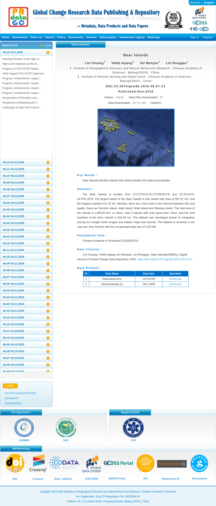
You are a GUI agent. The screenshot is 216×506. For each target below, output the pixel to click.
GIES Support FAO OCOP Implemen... (24, 73)
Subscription (108, 37)
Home (5, 37)
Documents (75, 37)
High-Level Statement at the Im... (20, 63)
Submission (20, 37)
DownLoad (175, 278)
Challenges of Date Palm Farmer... (21, 107)
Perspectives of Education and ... (20, 97)
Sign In (194, 37)
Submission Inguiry (132, 37)
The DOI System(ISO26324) (20, 393)
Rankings (154, 37)
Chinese (194, 2)
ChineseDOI (11, 398)
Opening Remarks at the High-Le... (21, 59)
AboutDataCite (12, 403)
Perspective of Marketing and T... (20, 102)
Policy (61, 37)
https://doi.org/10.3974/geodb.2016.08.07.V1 (165, 259)
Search (49, 37)
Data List (36, 37)
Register (208, 37)
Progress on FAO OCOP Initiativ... (21, 68)
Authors (91, 37)
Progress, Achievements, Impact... (21, 78)
